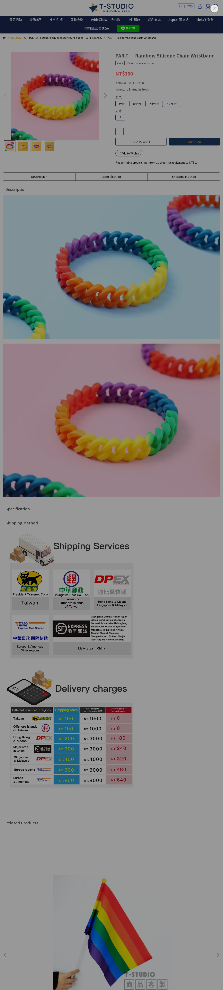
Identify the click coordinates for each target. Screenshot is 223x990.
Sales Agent (53, 951)
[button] (105, 95)
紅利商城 (154, 19)
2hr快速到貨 (205, 19)
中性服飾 (134, 19)
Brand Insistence (30, 951)
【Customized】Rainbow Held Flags (29, 892)
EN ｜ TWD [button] (186, 6)
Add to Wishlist (129, 153)
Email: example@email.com (21, 937)
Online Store (96, 951)
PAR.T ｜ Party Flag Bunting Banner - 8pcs (189, 892)
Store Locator (75, 951)
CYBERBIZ (95, 980)
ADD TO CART (141, 141)
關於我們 (8, 951)
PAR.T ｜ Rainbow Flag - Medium (133, 892)
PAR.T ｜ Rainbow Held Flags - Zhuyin (84, 892)
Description (39, 176)
